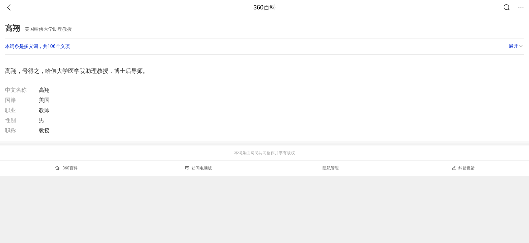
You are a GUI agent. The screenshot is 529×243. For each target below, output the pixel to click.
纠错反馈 (463, 167)
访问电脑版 (198, 168)
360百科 (264, 7)
